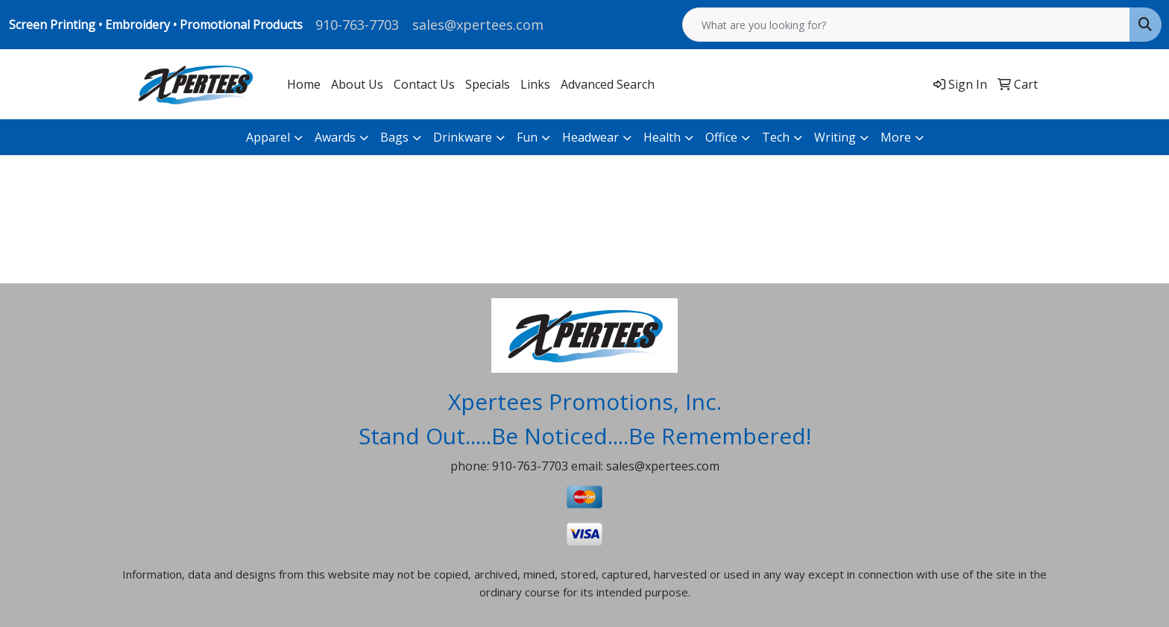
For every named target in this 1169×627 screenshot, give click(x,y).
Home (304, 84)
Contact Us (424, 84)
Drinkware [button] (462, 137)
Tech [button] (776, 137)
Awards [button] (335, 137)
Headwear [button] (590, 137)
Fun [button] (527, 137)
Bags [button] (394, 137)
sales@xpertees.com (477, 25)
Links (535, 84)
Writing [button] (835, 137)
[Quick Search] (906, 24)
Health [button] (662, 137)
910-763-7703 (357, 25)
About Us (357, 84)
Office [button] (721, 137)
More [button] (895, 137)
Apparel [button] (268, 137)
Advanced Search (608, 84)
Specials (487, 84)
